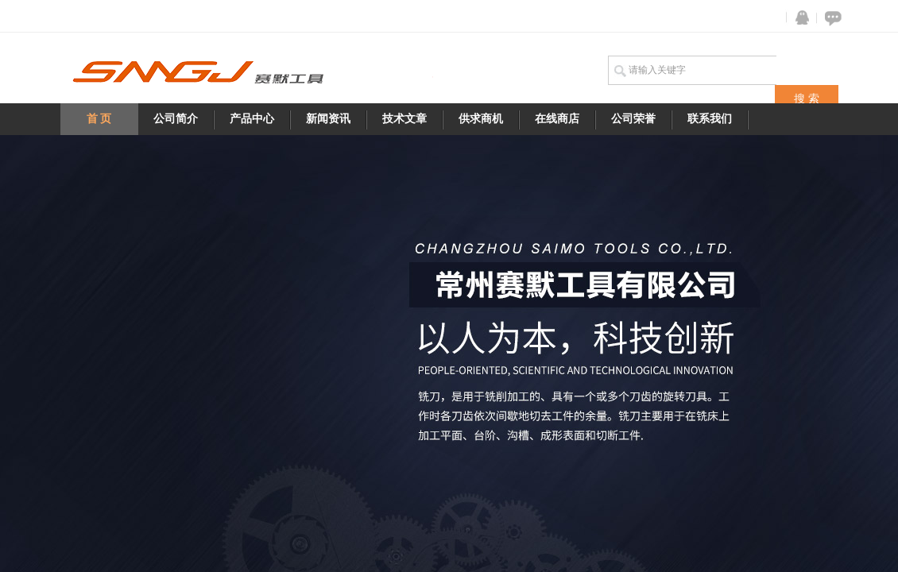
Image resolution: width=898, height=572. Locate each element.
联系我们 (709, 119)
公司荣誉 (633, 119)
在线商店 (557, 119)
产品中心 (252, 119)
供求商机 (481, 119)
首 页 (99, 119)
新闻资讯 (328, 119)
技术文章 (404, 119)
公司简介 (175, 119)
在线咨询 (830, 18)
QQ (799, 18)
